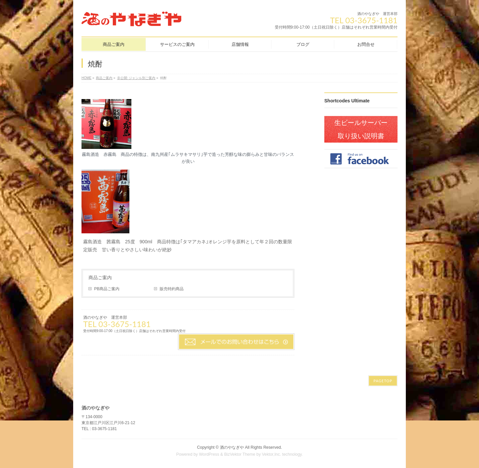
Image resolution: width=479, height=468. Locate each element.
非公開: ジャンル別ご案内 (136, 78)
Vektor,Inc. (271, 454)
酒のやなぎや (232, 447)
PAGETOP (383, 381)
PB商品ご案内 (106, 289)
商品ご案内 (104, 78)
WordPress (209, 454)
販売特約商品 (172, 289)
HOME (86, 78)
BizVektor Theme (239, 454)
